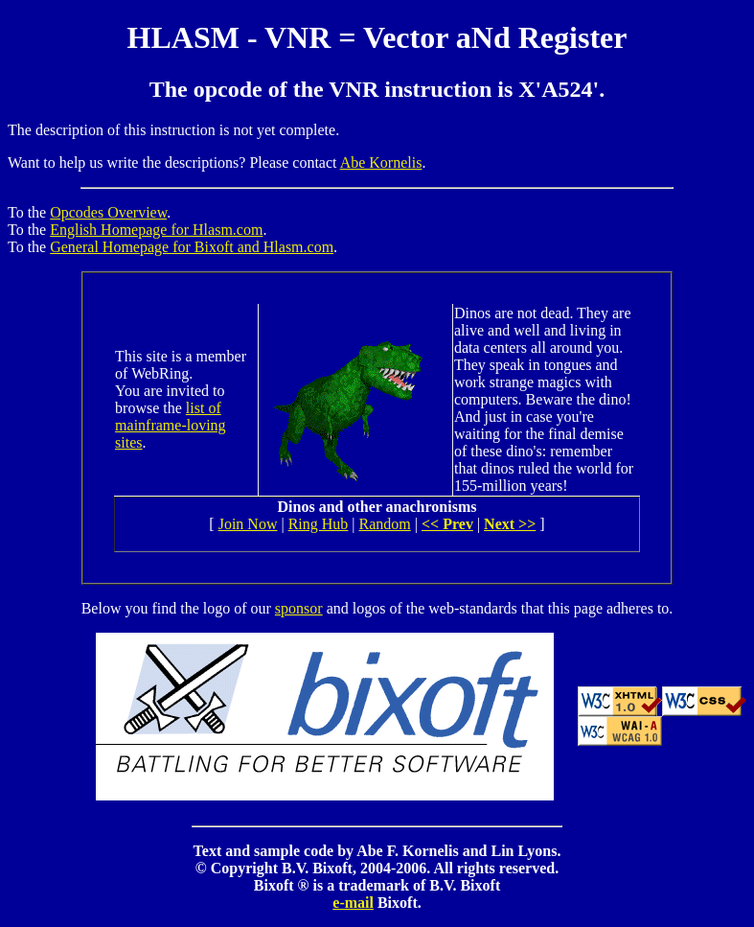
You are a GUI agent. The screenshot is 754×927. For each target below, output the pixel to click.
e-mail (353, 902)
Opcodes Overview (108, 212)
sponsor (299, 608)
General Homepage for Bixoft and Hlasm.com (191, 247)
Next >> (510, 524)
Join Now (248, 524)
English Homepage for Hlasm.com (156, 229)
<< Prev (447, 524)
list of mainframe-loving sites (170, 425)
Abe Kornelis (381, 162)
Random (385, 524)
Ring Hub (318, 524)
